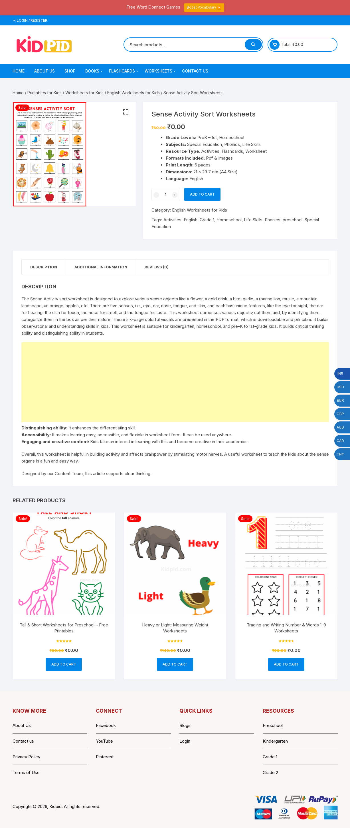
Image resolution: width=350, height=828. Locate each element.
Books (94, 71)
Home (19, 71)
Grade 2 (270, 772)
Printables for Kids (44, 92)
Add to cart (202, 194)
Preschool (273, 725)
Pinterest (105, 756)
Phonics (272, 219)
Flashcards (124, 71)
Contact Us (195, 71)
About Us (44, 71)
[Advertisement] (175, 382)
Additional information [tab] (100, 267)
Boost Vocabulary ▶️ (204, 7)
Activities (172, 219)
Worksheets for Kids (84, 92)
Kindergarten (275, 741)
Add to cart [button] (63, 664)
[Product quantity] (165, 194)
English (190, 219)
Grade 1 (207, 219)
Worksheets (161, 71)
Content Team (69, 473)
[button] (126, 112)
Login (184, 741)
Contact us (23, 741)
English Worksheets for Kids (133, 92)
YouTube (104, 741)
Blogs (185, 725)
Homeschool (229, 219)
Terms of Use (26, 772)
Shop (70, 71)
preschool (292, 219)
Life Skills (253, 219)
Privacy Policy (26, 756)
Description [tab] (43, 267)
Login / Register (30, 20)
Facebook (106, 725)
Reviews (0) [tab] (157, 267)
